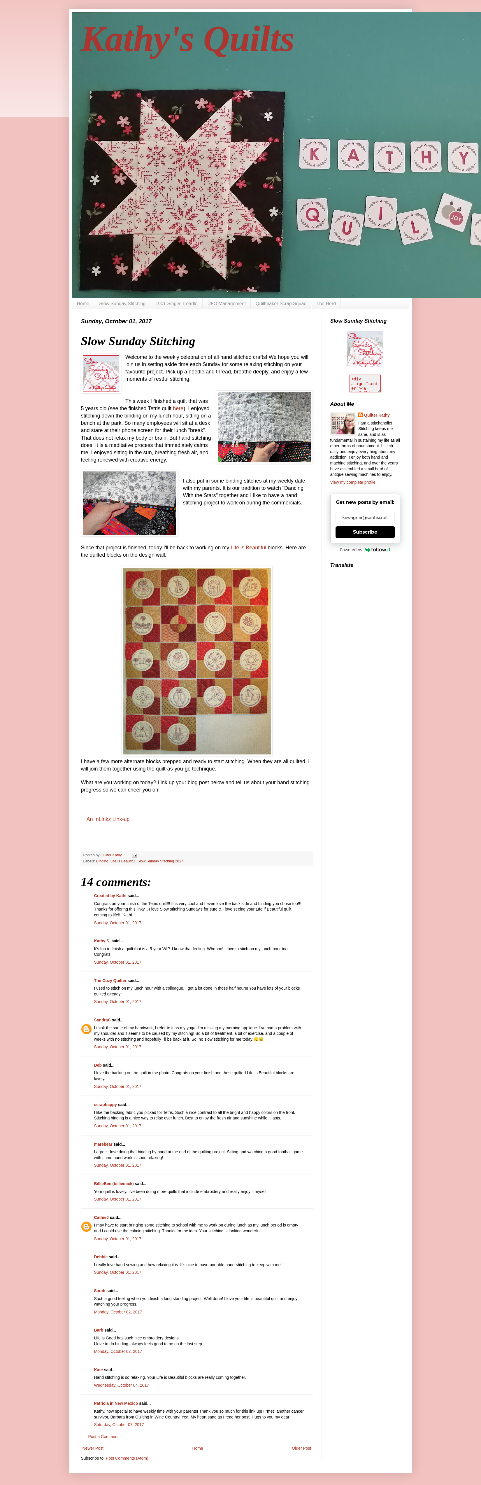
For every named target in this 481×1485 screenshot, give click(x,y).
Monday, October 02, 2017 (118, 1312)
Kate (98, 1369)
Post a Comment (103, 1436)
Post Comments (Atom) (127, 1458)
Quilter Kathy (377, 415)
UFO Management (227, 303)
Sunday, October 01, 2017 (117, 922)
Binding (102, 861)
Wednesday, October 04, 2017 (121, 1385)
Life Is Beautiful (123, 861)
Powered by (365, 549)
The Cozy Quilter (110, 980)
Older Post (301, 1448)
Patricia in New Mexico (116, 1403)
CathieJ (101, 1217)
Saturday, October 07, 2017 (119, 1424)
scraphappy (105, 1104)
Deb (98, 1065)
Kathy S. (102, 941)
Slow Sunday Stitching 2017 (160, 861)
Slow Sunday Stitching (122, 303)
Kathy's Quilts (188, 39)
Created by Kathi (110, 895)
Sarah (100, 1290)
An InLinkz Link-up (108, 819)
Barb (98, 1330)
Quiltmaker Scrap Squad (281, 303)
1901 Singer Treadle (176, 303)
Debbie (101, 1257)
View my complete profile (352, 482)
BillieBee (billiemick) (114, 1183)
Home (83, 303)
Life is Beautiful (248, 548)
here (178, 408)
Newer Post (92, 1448)
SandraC (102, 1020)
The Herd (326, 303)
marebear (103, 1144)
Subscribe (365, 532)
